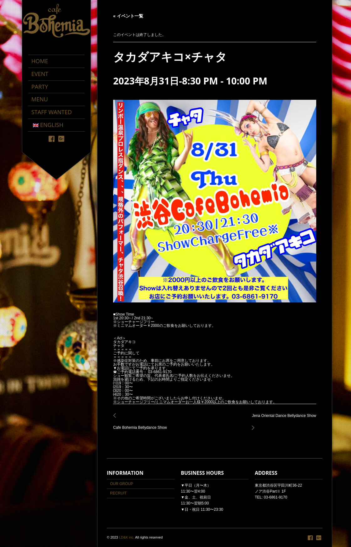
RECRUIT (118, 493)
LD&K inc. (126, 537)
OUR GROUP (121, 484)
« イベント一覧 (128, 15)
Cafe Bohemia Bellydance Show (141, 424)
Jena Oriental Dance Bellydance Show (282, 419)
